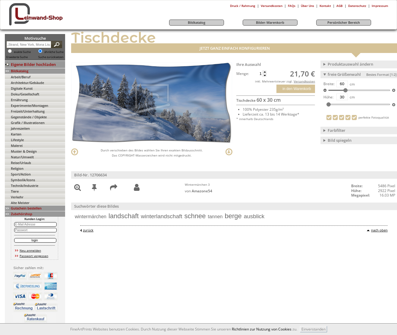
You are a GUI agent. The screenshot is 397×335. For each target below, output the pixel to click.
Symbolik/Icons (23, 180)
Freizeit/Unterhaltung (28, 111)
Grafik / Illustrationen (28, 122)
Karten (16, 134)
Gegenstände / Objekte (29, 117)
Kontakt (325, 6)
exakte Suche (22, 52)
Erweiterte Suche (17, 57)
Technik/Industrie (24, 185)
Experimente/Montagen (29, 105)
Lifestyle (17, 140)
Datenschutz (357, 6)
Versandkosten (271, 6)
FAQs (291, 6)
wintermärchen (90, 216)
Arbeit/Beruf (20, 77)
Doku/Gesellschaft (25, 94)
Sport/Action (21, 174)
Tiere (15, 191)
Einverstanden (313, 329)
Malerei (17, 145)
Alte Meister (20, 202)
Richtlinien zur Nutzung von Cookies (261, 329)
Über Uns (307, 6)
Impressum (380, 6)
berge (233, 216)
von (198, 191)
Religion (17, 168)
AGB (339, 6)
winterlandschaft (161, 216)
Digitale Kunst (22, 88)
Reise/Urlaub (21, 162)
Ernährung (19, 100)
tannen (215, 216)
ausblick (254, 216)
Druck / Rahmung (242, 6)
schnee (195, 216)
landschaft (124, 216)
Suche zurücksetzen (51, 57)
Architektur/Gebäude (27, 82)
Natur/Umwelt (22, 157)
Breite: (329, 84)
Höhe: (328, 97)
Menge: (242, 73)
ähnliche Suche (54, 52)
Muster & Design (24, 151)
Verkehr (17, 197)
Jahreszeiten (20, 128)
